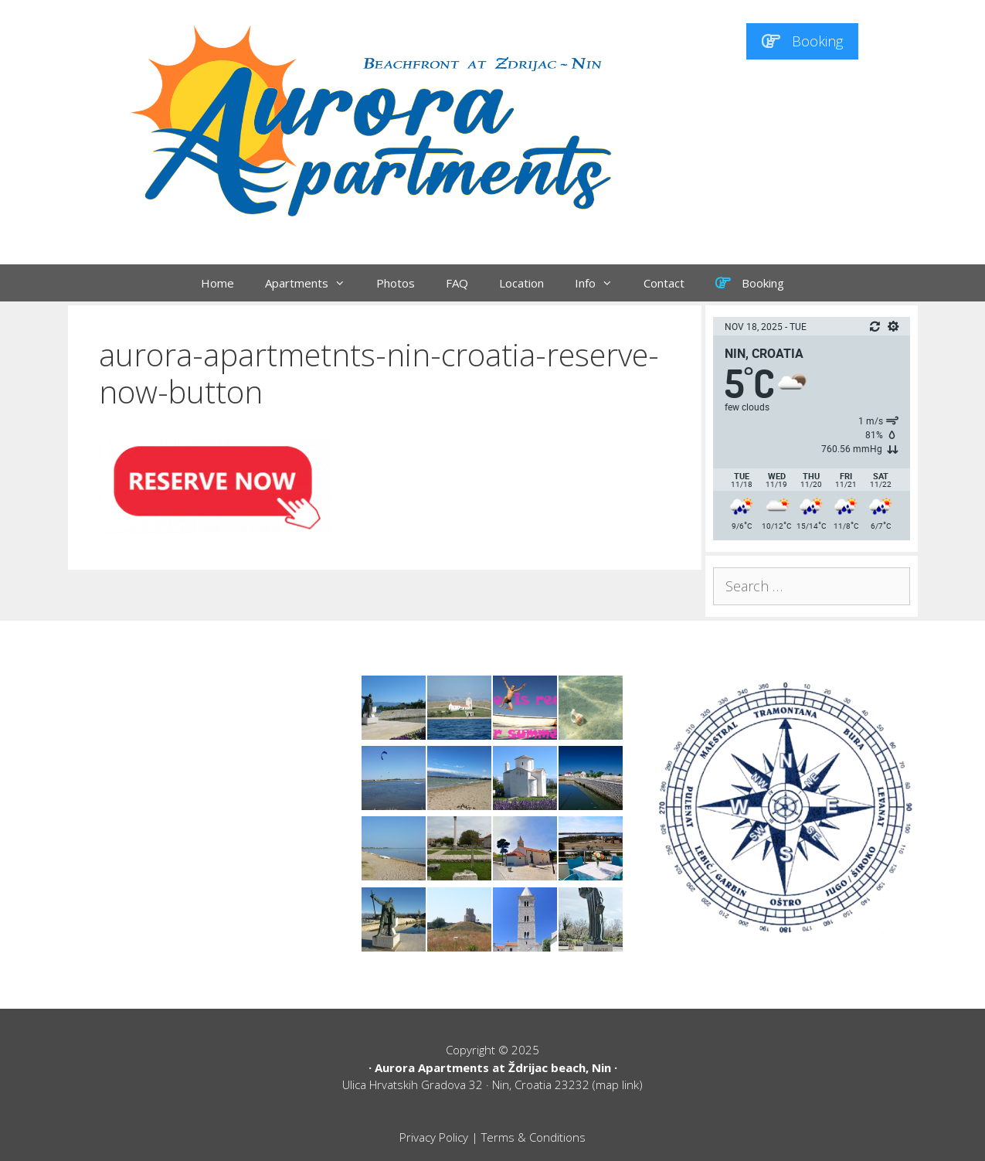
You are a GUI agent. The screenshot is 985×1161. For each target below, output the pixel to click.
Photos (395, 283)
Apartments (313, 282)
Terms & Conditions (533, 1137)
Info (601, 282)
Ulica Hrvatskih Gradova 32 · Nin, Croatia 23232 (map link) (492, 1084)
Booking (802, 41)
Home (217, 283)
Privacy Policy (433, 1137)
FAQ (457, 283)
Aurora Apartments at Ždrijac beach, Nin (493, 1067)
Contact (664, 283)
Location (521, 283)
